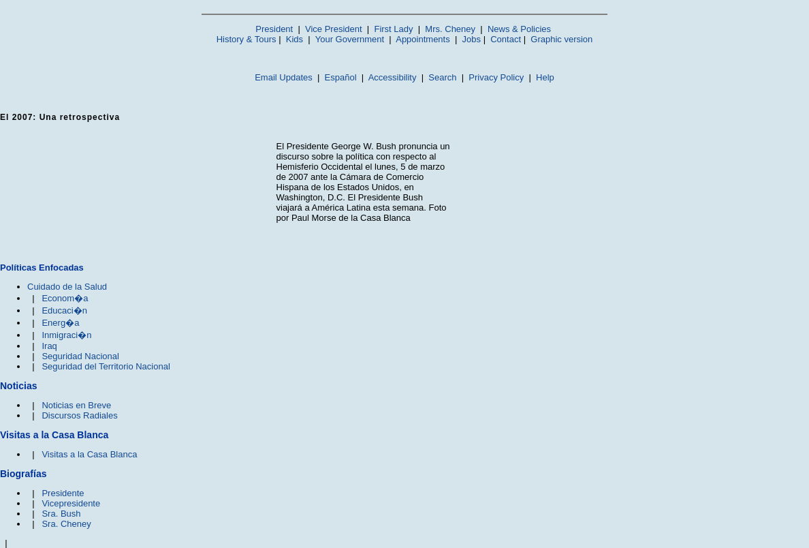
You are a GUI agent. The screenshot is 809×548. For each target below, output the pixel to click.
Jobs (471, 39)
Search (442, 77)
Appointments (423, 39)
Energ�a (60, 323)
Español (341, 77)
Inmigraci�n (66, 335)
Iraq (49, 346)
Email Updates (284, 77)
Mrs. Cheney (450, 29)
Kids (294, 39)
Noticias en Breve (76, 405)
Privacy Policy (496, 77)
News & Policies (519, 29)
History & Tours (246, 39)
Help (545, 77)
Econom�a (65, 298)
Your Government (349, 39)
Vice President (333, 29)
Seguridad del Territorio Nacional (106, 366)
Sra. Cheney (66, 524)
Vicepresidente (71, 503)
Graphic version (561, 39)
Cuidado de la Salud (67, 286)
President (274, 29)
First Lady (393, 29)
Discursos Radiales (79, 415)
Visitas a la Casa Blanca (89, 454)
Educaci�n (64, 310)
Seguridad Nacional (80, 356)
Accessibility (392, 77)
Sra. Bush (61, 513)
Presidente (63, 493)
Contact (505, 39)
